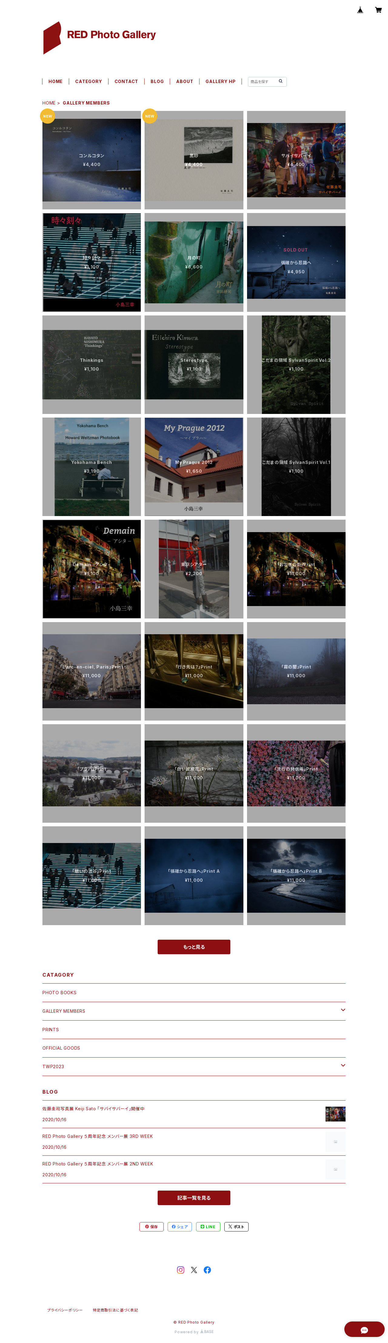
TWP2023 (53, 1066)
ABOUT (184, 81)
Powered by (194, 1332)
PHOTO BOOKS (59, 992)
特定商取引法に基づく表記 (115, 1310)
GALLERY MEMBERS (63, 1011)
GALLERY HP (221, 81)
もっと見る (194, 947)
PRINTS (50, 1029)
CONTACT (127, 81)
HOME (55, 81)
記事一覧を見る (194, 1198)
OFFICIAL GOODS (61, 1048)
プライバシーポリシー (65, 1310)
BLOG (157, 81)
